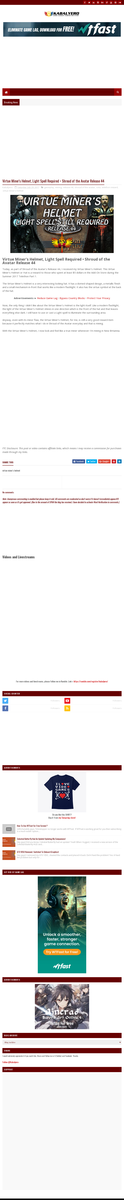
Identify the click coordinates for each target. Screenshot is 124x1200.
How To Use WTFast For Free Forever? (32, 826)
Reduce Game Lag (47, 298)
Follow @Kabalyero (10, 1062)
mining (58, 187)
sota (98, 187)
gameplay (49, 187)
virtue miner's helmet (13, 191)
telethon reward (110, 187)
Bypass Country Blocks (72, 298)
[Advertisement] (62, 64)
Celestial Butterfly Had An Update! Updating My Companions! (41, 839)
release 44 (68, 187)
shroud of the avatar (85, 187)
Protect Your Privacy (98, 298)
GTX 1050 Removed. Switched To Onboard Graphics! (38, 852)
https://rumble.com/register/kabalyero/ (91, 681)
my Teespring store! (67, 818)
